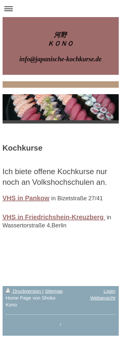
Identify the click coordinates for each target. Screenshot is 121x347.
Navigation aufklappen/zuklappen (60, 8)
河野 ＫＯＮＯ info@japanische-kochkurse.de (60, 47)
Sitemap (54, 291)
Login (110, 291)
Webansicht (102, 298)
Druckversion (24, 291)
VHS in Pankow (26, 198)
